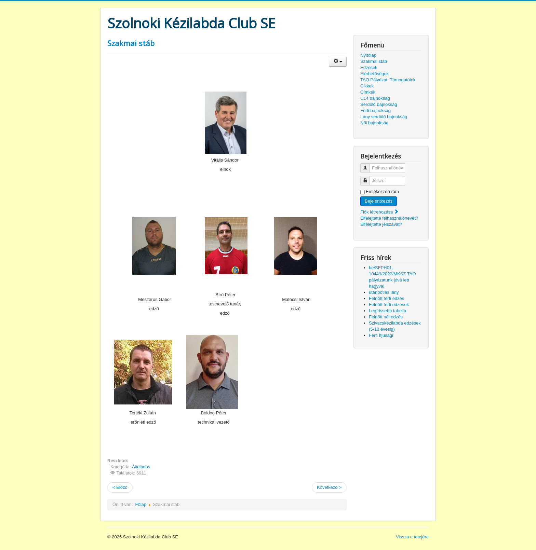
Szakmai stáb (131, 43)
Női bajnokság (374, 122)
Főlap (140, 504)
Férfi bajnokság (375, 110)
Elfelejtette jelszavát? (381, 224)
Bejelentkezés (378, 201)
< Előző (120, 487)
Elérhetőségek (374, 73)
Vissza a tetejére (412, 536)
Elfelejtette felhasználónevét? (389, 218)
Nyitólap (368, 55)
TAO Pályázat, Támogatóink (387, 79)
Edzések (368, 67)
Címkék (367, 92)
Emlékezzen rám (382, 191)
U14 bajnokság (375, 98)
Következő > (329, 487)
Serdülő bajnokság (378, 104)
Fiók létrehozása (379, 212)
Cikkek (367, 85)
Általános (141, 466)
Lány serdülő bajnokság (383, 116)
